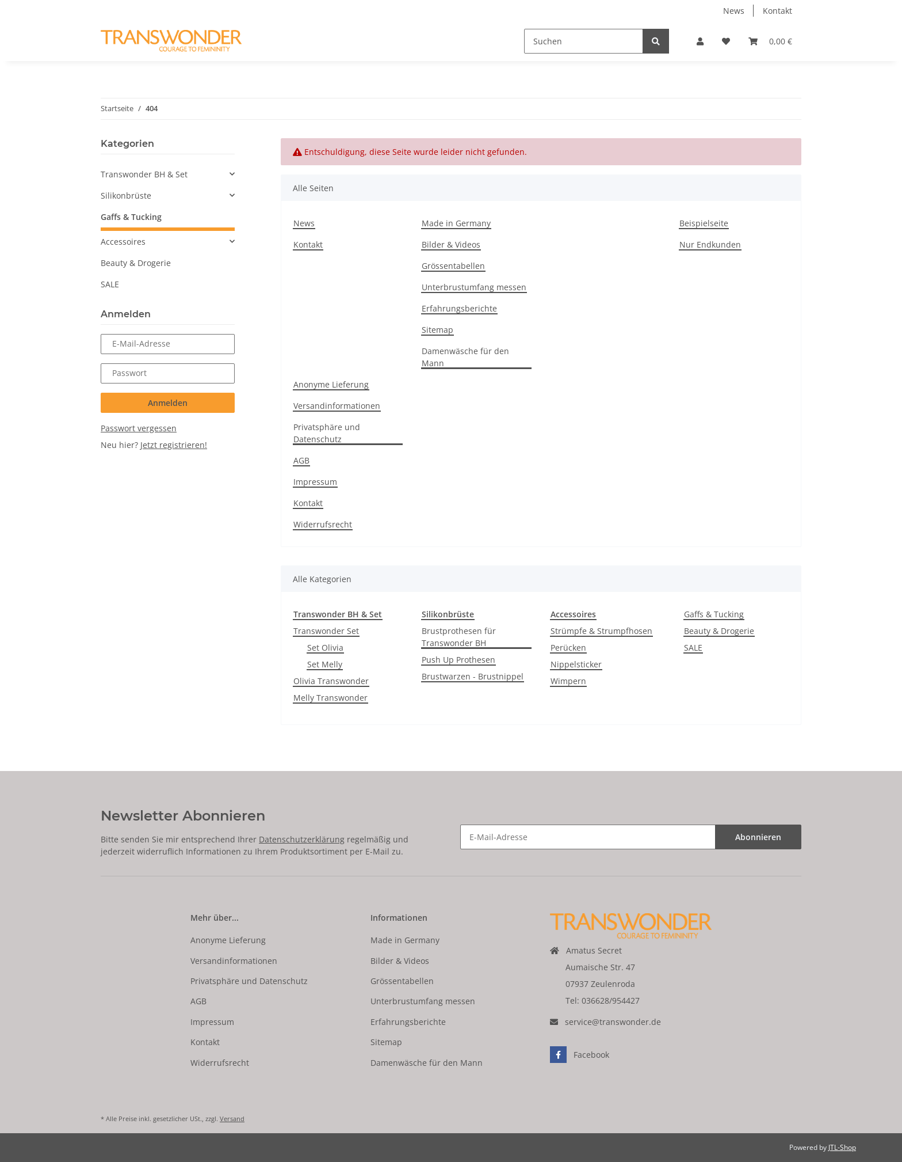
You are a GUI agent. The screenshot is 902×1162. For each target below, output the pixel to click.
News (733, 10)
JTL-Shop (842, 1147)
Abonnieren (758, 836)
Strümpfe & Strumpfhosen (601, 630)
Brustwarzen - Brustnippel (472, 676)
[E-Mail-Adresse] (588, 837)
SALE (693, 647)
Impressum (315, 481)
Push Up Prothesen (458, 659)
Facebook (579, 1054)
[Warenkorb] (770, 41)
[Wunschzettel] (726, 41)
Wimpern (568, 680)
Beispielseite (703, 223)
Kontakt (777, 10)
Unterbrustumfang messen (474, 287)
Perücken (568, 647)
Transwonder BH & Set (144, 174)
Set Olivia (325, 647)
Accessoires (123, 241)
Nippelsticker (576, 664)
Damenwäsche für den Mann (465, 357)
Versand (232, 1118)
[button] (700, 41)
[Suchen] (583, 41)
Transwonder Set (326, 630)
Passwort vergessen (139, 428)
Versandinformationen (336, 405)
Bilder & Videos (451, 244)
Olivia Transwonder (331, 680)
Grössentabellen (453, 265)
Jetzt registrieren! (173, 444)
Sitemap (437, 329)
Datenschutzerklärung (302, 839)
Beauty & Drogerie (719, 630)
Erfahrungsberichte (459, 308)
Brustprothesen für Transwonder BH (459, 636)
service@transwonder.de (613, 1021)
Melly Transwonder (330, 697)
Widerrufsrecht (322, 524)
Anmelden (168, 402)
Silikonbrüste (126, 195)
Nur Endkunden (710, 244)
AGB (301, 460)
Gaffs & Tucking (714, 614)
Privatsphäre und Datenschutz (326, 433)
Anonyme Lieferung (331, 384)
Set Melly (324, 664)
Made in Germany (456, 223)
